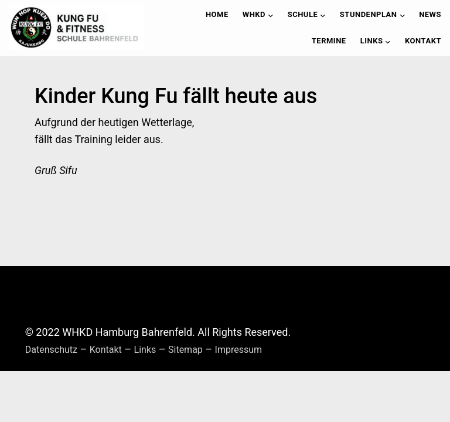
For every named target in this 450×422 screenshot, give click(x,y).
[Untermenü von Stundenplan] (402, 15)
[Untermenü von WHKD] (271, 15)
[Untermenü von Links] (388, 41)
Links (145, 349)
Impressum (238, 349)
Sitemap (185, 349)
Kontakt (106, 349)
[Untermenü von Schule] (323, 15)
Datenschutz (51, 349)
